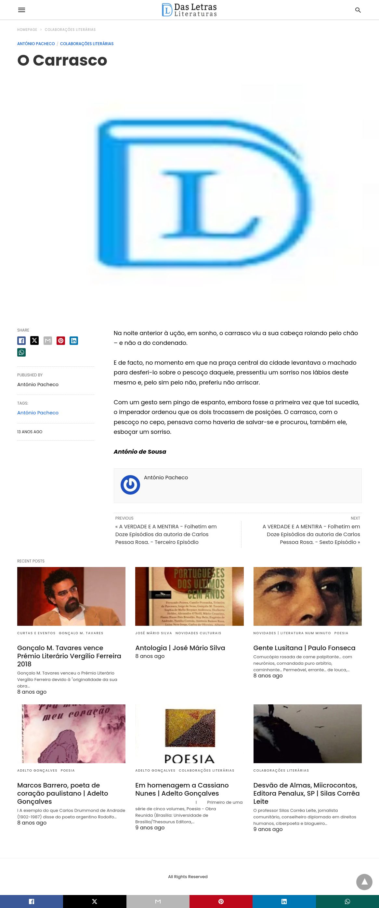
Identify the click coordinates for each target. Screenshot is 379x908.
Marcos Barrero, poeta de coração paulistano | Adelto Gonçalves (62, 793)
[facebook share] (21, 340)
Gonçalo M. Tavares (81, 633)
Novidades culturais (199, 633)
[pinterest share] (61, 340)
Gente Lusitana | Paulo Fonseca (305, 647)
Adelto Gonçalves (37, 770)
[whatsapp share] (21, 352)
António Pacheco (36, 43)
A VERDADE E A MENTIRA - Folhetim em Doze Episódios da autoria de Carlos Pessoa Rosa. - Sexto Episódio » (311, 534)
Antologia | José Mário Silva (180, 647)
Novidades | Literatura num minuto (292, 633)
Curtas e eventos (36, 633)
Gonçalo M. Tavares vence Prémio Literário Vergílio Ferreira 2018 (69, 656)
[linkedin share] (74, 340)
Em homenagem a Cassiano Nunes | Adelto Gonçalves (182, 789)
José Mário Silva (153, 633)
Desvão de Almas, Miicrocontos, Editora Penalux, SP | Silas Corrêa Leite (307, 793)
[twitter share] (34, 340)
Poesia (341, 633)
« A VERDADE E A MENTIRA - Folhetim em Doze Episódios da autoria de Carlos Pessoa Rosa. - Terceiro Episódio (166, 534)
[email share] (48, 340)
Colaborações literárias (70, 29)
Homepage (27, 29)
